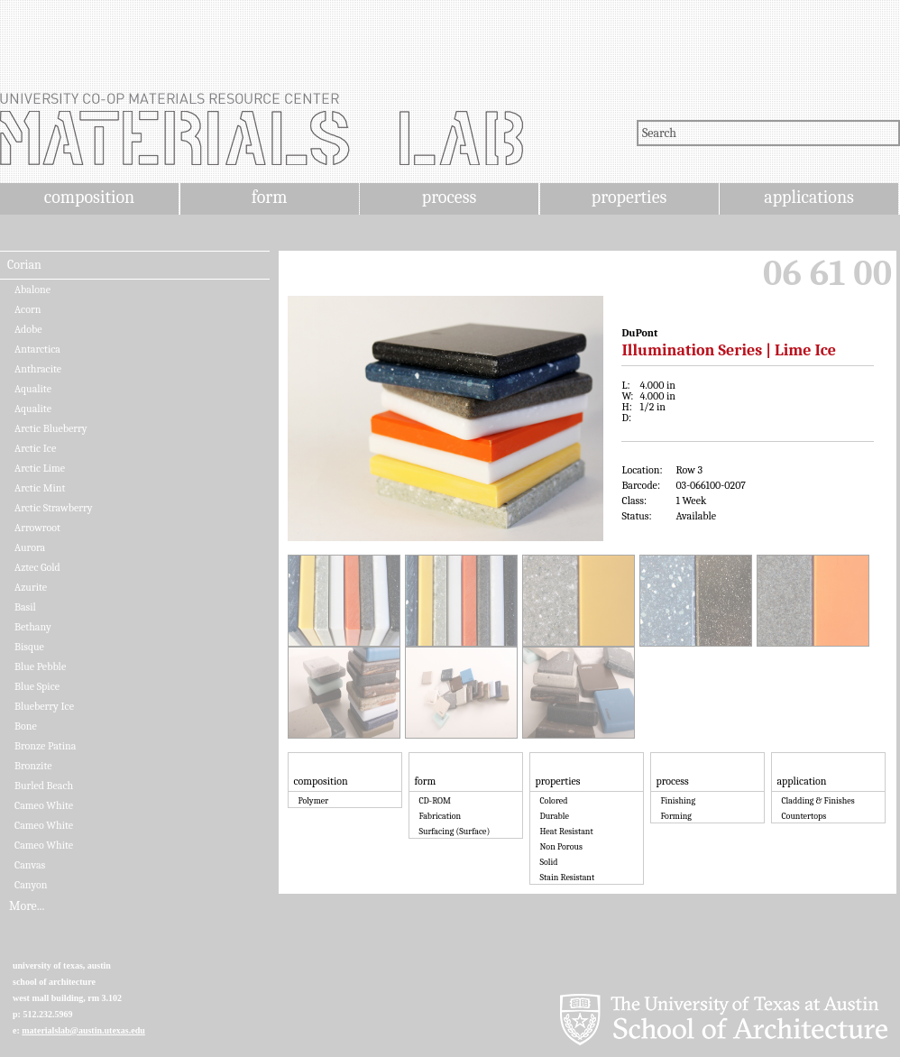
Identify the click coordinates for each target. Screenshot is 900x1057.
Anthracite (37, 369)
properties (629, 197)
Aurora (29, 547)
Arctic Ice (35, 448)
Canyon (31, 884)
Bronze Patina (45, 746)
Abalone (32, 289)
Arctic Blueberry (50, 428)
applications (809, 197)
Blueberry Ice (44, 706)
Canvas (29, 865)
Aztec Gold (37, 567)
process (449, 197)
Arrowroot (37, 527)
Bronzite (33, 765)
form (270, 197)
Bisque (29, 646)
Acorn (27, 309)
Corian (24, 265)
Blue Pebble (40, 666)
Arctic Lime (39, 468)
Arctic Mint (39, 488)
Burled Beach (43, 785)
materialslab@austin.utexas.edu (83, 1030)
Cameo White (43, 805)
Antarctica (37, 349)
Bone (25, 726)
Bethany (32, 626)
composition (89, 197)
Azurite (30, 587)
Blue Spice (37, 686)
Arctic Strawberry (53, 507)
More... (26, 906)
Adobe (28, 329)
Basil (25, 607)
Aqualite (32, 388)
